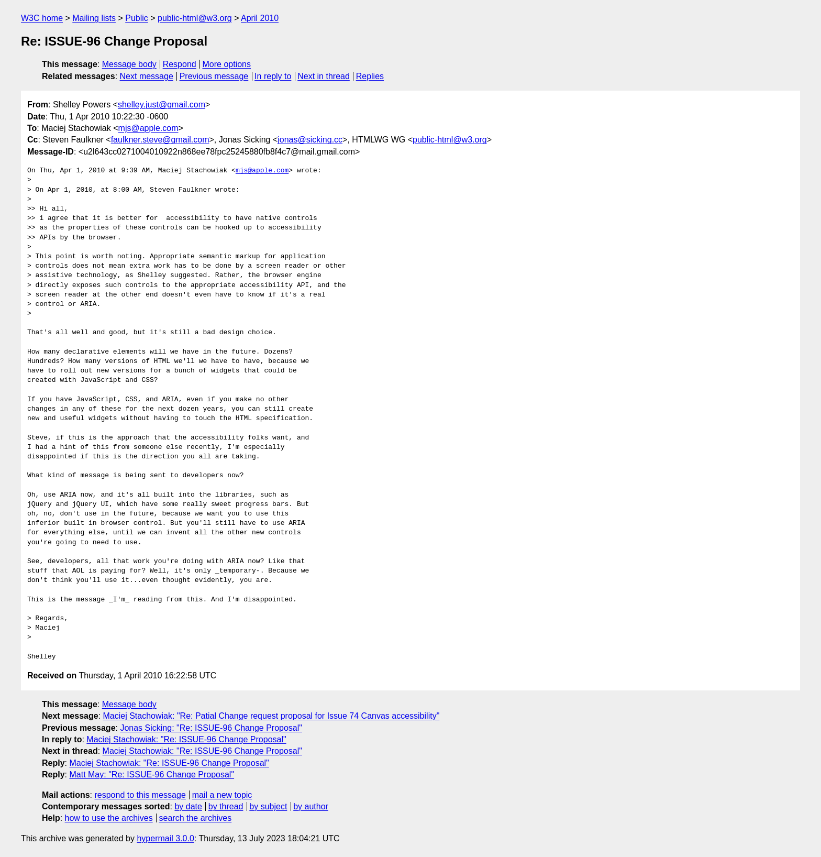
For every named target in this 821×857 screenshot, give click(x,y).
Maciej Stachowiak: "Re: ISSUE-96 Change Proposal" (186, 739)
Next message (146, 76)
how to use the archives (109, 818)
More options (227, 64)
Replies (370, 76)
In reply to (272, 76)
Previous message (214, 76)
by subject (268, 806)
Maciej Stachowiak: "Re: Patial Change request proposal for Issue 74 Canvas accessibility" (271, 715)
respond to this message (139, 794)
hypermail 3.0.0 (165, 838)
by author (310, 806)
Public (136, 18)
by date (188, 806)
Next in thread (323, 76)
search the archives (195, 818)
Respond (179, 64)
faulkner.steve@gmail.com (160, 139)
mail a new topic (222, 794)
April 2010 (260, 18)
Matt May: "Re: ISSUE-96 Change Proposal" (151, 774)
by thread (225, 806)
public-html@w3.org (195, 18)
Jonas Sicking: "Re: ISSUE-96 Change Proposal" (211, 727)
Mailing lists (94, 18)
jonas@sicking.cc (310, 139)
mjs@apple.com (148, 128)
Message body (129, 64)
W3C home (42, 18)
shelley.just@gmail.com (161, 104)
